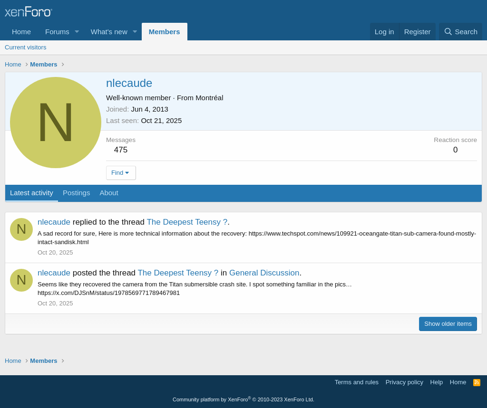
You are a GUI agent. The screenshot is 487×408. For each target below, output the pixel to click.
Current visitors (25, 47)
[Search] (460, 31)
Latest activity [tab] (31, 193)
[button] (77, 31)
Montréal (209, 98)
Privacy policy (404, 382)
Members (164, 32)
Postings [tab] (76, 193)
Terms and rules (357, 382)
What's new (109, 32)
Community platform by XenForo (243, 399)
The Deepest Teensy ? (186, 222)
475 (120, 149)
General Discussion (264, 272)
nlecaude (54, 222)
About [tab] (108, 193)
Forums (57, 32)
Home (21, 32)
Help (436, 382)
